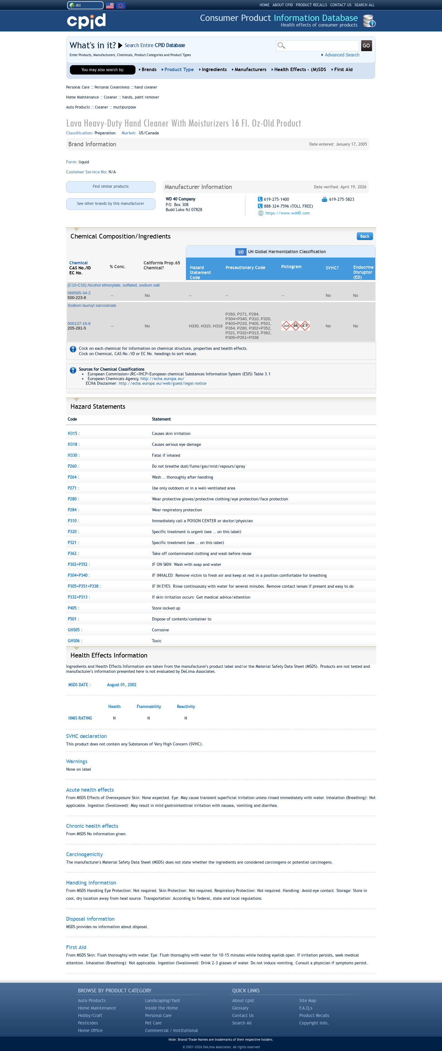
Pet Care (153, 1022)
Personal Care (158, 1015)
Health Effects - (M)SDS (300, 69)
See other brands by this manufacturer (110, 203)
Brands (149, 69)
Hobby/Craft (90, 1015)
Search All (242, 1022)
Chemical (78, 262)
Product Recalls (314, 1015)
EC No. (76, 272)
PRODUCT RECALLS (311, 5)
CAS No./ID (80, 267)
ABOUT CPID (283, 5)
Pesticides (88, 1022)
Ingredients (214, 69)
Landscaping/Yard (162, 1000)
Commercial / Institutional (171, 1030)
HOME (264, 5)
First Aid (343, 69)
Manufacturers (250, 69)
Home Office (90, 1030)
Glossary (240, 1007)
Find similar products (111, 186)
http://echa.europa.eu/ (162, 378)
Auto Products (92, 1000)
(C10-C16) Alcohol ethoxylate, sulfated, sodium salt (114, 285)
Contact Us (243, 1015)
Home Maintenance (97, 1007)
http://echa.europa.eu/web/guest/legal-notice (162, 383)
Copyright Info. (314, 1022)
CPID (86, 21)
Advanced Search (342, 54)
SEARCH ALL (365, 5)
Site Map (307, 1000)
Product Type (179, 69)
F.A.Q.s (305, 1007)
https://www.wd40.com (288, 213)
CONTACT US (340, 5)
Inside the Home (161, 1007)
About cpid (243, 1000)
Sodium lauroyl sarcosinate (92, 305)
